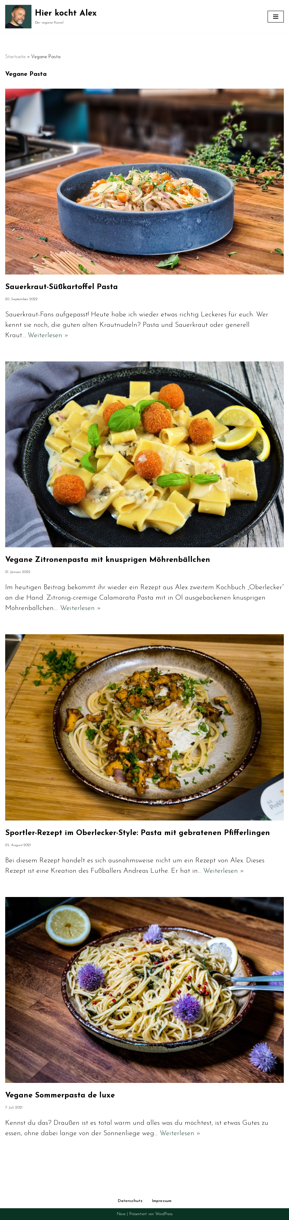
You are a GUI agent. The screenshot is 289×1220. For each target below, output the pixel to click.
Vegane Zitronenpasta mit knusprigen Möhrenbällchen (107, 560)
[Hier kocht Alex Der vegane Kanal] (51, 16)
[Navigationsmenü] (276, 17)
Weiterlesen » (48, 335)
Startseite (15, 57)
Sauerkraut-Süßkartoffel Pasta (61, 287)
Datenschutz (130, 1201)
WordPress (164, 1214)
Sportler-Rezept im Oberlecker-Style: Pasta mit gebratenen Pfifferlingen (137, 833)
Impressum (161, 1201)
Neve (121, 1214)
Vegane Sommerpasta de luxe (60, 1096)
